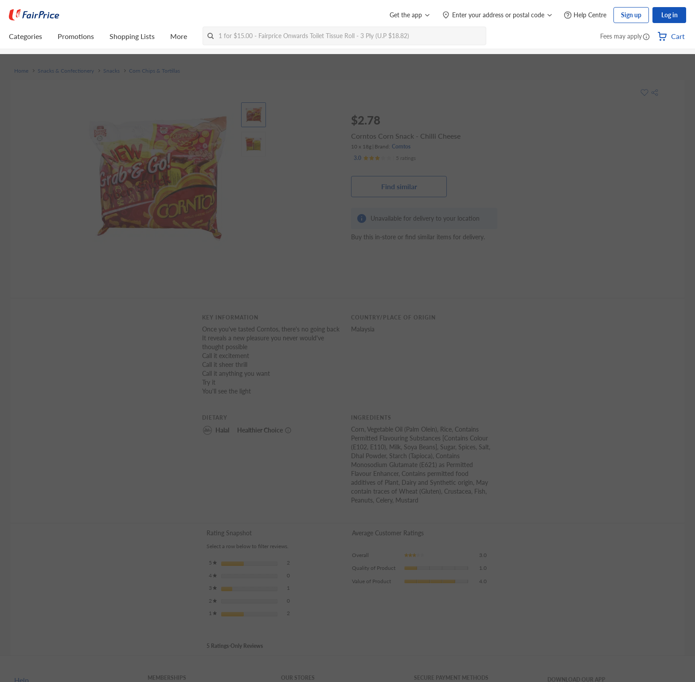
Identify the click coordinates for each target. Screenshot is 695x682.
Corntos (401, 146)
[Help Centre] (585, 15)
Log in (669, 15)
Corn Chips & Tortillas (154, 71)
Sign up (631, 15)
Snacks (111, 71)
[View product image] (254, 115)
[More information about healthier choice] (288, 430)
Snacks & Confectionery (66, 71)
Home (21, 71)
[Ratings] (384, 158)
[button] (646, 37)
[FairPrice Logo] (34, 15)
